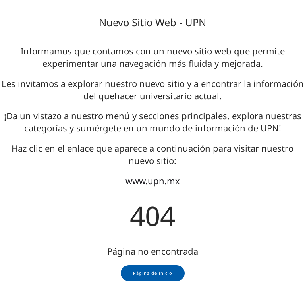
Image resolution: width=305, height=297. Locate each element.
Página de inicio (152, 273)
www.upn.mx (152, 181)
